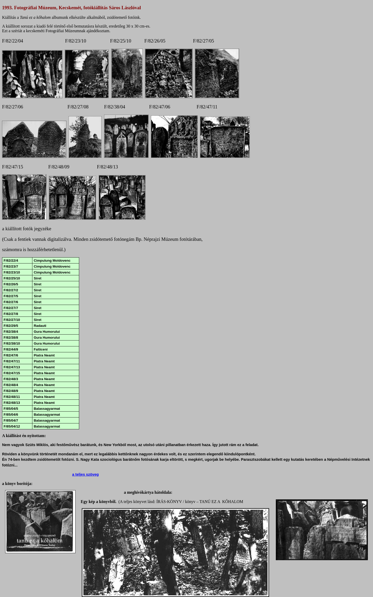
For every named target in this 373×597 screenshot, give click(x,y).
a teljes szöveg (85, 474)
